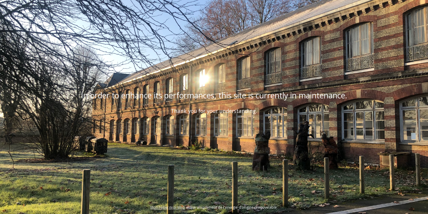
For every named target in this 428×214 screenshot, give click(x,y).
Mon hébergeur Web (167, 207)
